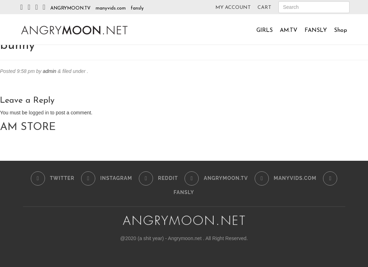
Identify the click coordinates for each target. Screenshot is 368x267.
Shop (340, 30)
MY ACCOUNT (233, 7)
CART (264, 7)
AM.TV (289, 30)
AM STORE (28, 127)
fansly (137, 8)
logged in (39, 112)
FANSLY (316, 30)
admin (49, 71)
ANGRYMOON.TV (70, 8)
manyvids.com (111, 8)
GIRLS (264, 30)
